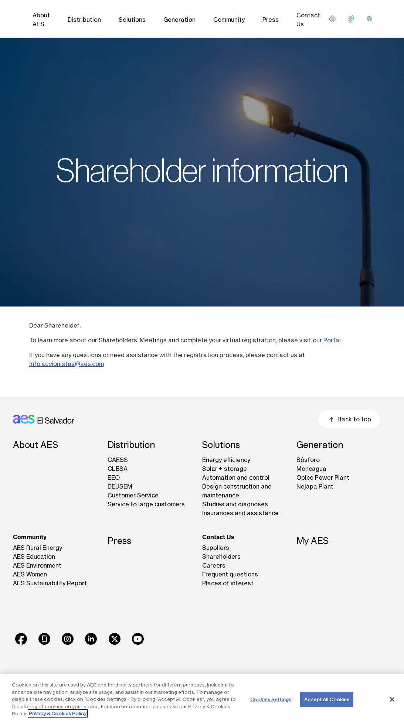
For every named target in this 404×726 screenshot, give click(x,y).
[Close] (392, 699)
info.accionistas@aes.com (66, 363)
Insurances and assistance (240, 513)
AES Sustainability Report (50, 583)
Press (270, 19)
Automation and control (235, 477)
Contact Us (308, 19)
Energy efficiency (226, 459)
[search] (369, 19)
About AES (41, 19)
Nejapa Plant (314, 486)
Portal (332, 340)
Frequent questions (230, 574)
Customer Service (133, 495)
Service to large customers (146, 504)
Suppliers (215, 547)
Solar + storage (224, 468)
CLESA (118, 468)
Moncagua (311, 468)
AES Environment (37, 565)
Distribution (84, 19)
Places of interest (228, 583)
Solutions (132, 19)
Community (229, 19)
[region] (202, 700)
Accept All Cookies (326, 699)
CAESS (118, 459)
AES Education (34, 556)
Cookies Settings (270, 699)
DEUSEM (120, 486)
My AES (312, 540)
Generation (179, 19)
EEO (114, 477)
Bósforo (308, 459)
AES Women (30, 574)
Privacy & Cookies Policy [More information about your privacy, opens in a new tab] (57, 713)
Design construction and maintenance (237, 491)
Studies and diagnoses (235, 504)
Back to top (349, 419)
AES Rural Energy (37, 547)
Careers (213, 565)
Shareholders (221, 556)
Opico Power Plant (322, 477)
